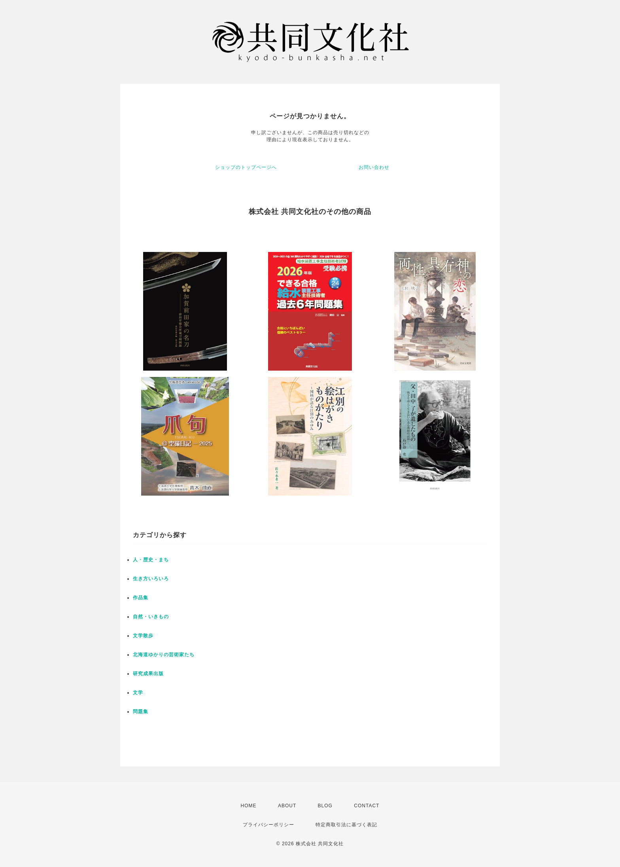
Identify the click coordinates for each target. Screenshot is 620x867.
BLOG (325, 805)
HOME (249, 805)
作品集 (140, 597)
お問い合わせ (374, 167)
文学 (138, 692)
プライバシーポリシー (268, 824)
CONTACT (366, 805)
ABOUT (287, 805)
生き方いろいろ (151, 578)
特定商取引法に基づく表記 (346, 824)
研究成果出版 (148, 673)
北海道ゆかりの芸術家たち (164, 654)
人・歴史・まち (151, 559)
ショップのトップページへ (246, 167)
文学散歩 (143, 635)
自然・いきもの (151, 616)
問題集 (140, 711)
